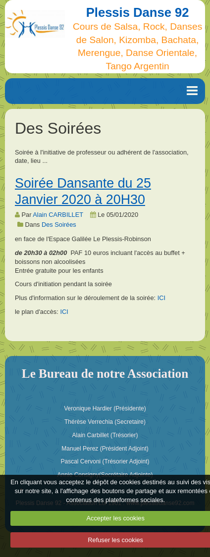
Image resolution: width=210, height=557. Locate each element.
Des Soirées (59, 224)
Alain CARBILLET (58, 214)
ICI (161, 298)
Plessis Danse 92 (137, 12)
